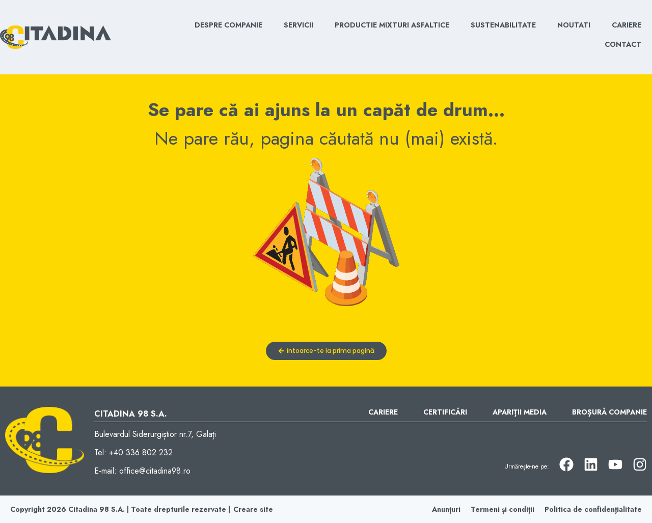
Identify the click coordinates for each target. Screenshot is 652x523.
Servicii (298, 25)
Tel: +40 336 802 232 (133, 452)
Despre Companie (228, 25)
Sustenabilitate (503, 25)
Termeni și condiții (502, 509)
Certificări (445, 412)
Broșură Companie (609, 412)
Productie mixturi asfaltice (392, 25)
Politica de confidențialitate (593, 509)
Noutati (573, 25)
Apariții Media (520, 412)
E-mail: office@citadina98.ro (142, 471)
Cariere (626, 25)
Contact (623, 44)
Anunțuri (446, 509)
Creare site (253, 509)
